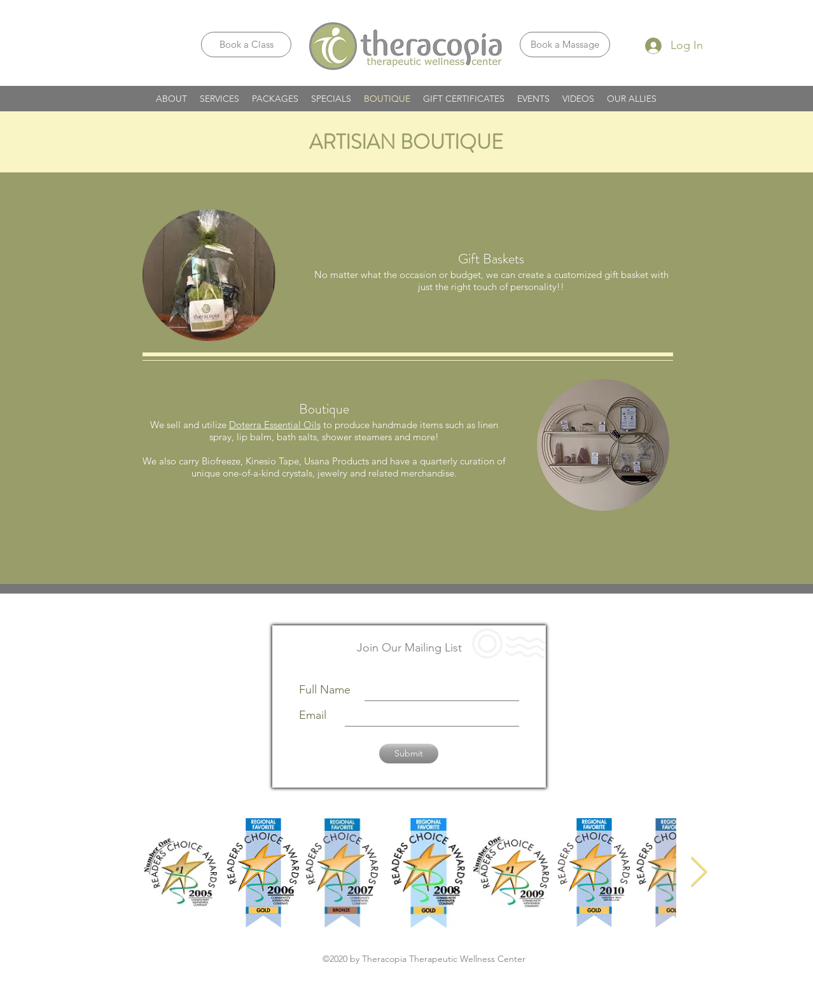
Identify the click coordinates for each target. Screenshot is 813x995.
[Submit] (408, 753)
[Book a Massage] (565, 44)
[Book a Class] (246, 44)
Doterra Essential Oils (275, 425)
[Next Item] (698, 873)
